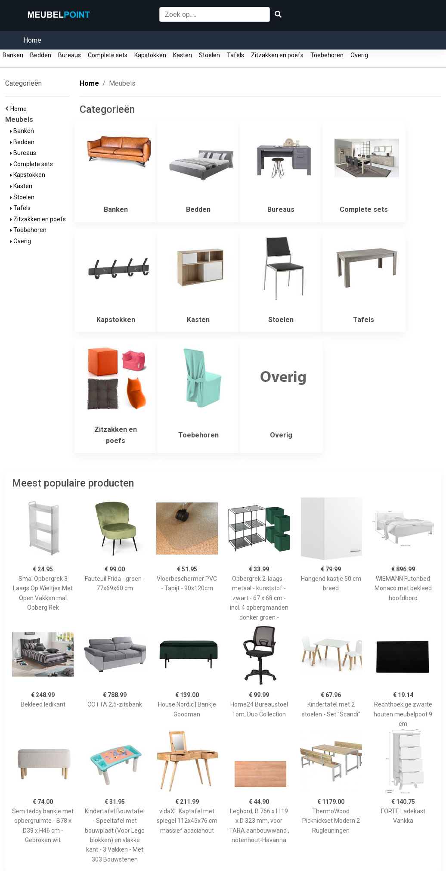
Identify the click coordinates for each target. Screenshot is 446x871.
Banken (13, 55)
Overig (359, 55)
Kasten (182, 55)
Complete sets (107, 55)
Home (32, 40)
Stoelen (209, 55)
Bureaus (70, 55)
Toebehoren (327, 55)
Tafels (235, 55)
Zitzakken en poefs (277, 55)
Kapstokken (150, 55)
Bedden (41, 55)
